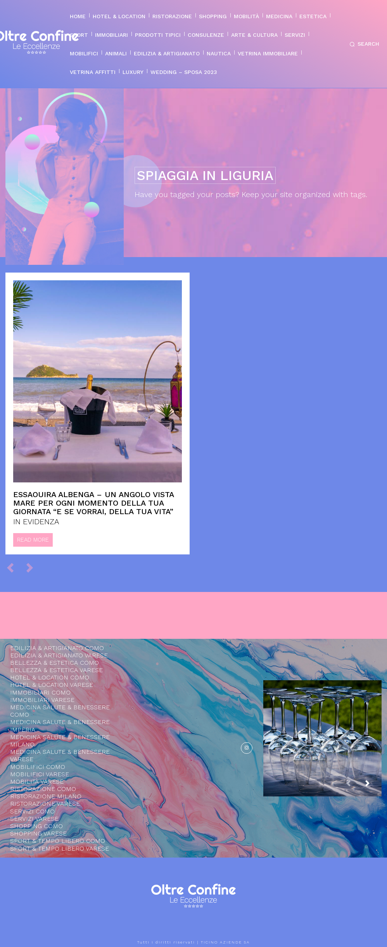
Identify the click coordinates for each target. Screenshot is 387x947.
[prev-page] (13, 567)
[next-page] (373, 786)
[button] (363, 44)
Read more (33, 539)
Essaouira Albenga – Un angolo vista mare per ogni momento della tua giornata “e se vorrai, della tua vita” (93, 503)
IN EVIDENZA (36, 521)
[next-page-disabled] (33, 567)
